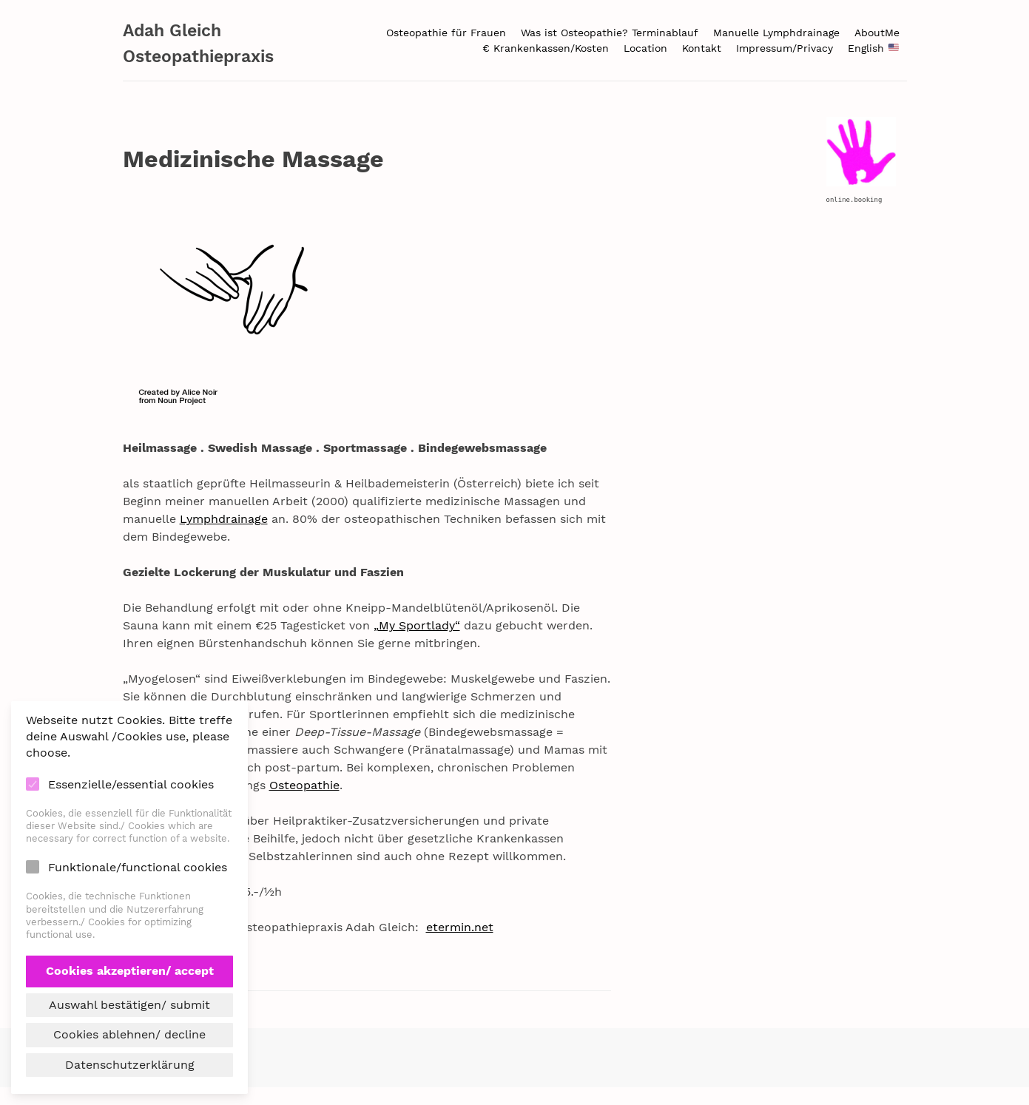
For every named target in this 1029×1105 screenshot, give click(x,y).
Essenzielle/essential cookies (131, 784)
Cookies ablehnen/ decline (129, 1034)
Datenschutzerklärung (130, 1065)
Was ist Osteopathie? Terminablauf (609, 32)
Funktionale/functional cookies (137, 867)
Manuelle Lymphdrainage (776, 32)
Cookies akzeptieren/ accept (130, 971)
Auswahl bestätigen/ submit (129, 1005)
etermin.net (459, 927)
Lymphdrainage (224, 519)
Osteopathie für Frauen (446, 32)
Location (645, 48)
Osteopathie (304, 785)
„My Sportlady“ (417, 625)
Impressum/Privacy (784, 48)
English (873, 48)
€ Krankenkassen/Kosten (545, 48)
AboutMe (877, 32)
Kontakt (701, 48)
